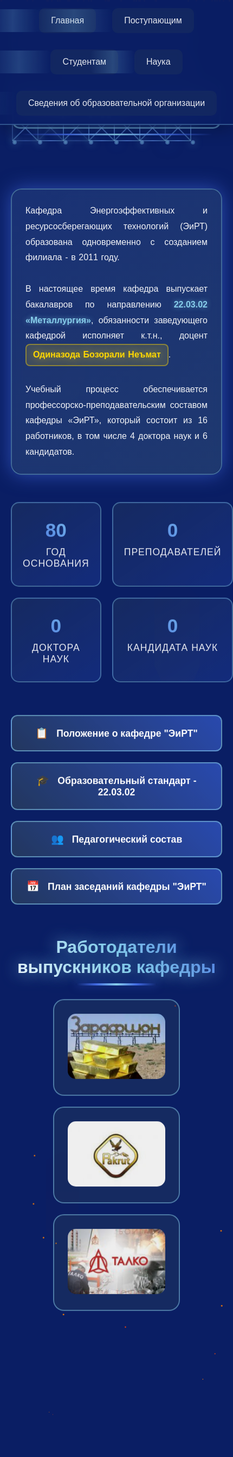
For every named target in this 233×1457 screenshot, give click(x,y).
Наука (158, 61)
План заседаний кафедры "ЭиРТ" (116, 893)
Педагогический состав (116, 846)
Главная (67, 20)
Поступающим (153, 20)
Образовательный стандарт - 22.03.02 (116, 793)
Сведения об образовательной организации (116, 103)
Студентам (84, 61)
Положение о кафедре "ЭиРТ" (116, 740)
